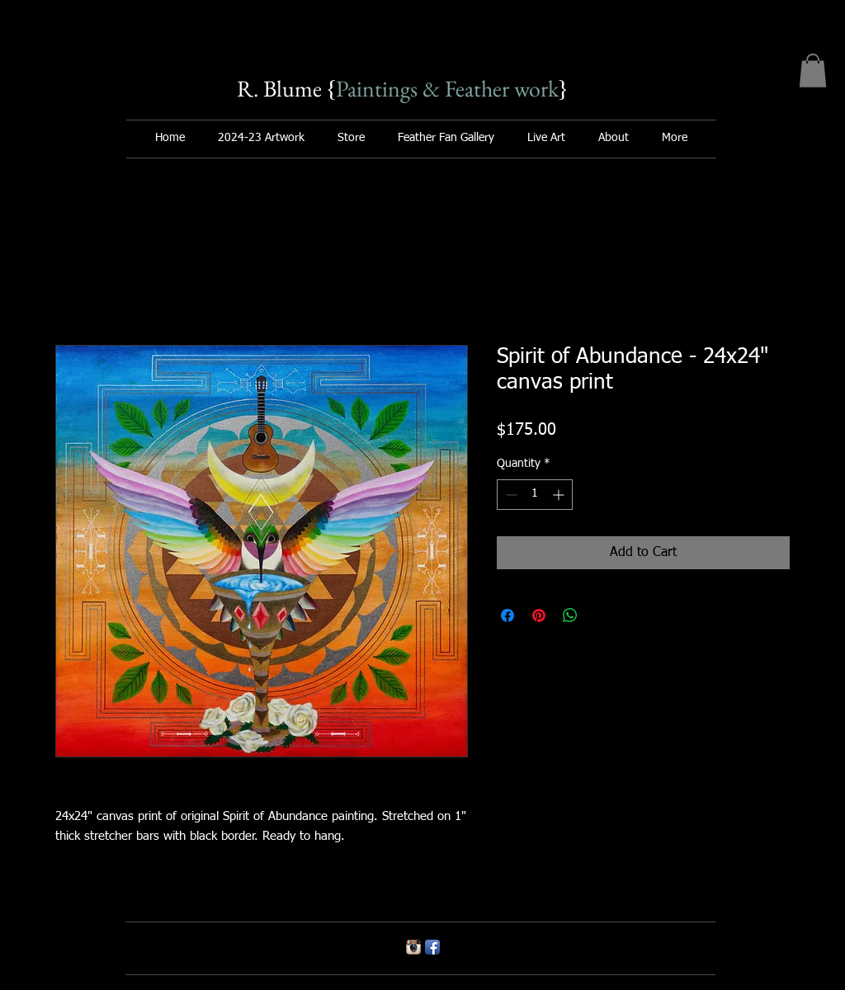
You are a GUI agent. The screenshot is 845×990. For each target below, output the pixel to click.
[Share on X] (601, 615)
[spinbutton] (535, 494)
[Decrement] (509, 494)
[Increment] (560, 494)
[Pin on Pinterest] (539, 615)
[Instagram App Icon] (413, 947)
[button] (813, 70)
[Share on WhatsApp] (570, 615)
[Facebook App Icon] (432, 947)
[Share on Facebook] (507, 615)
